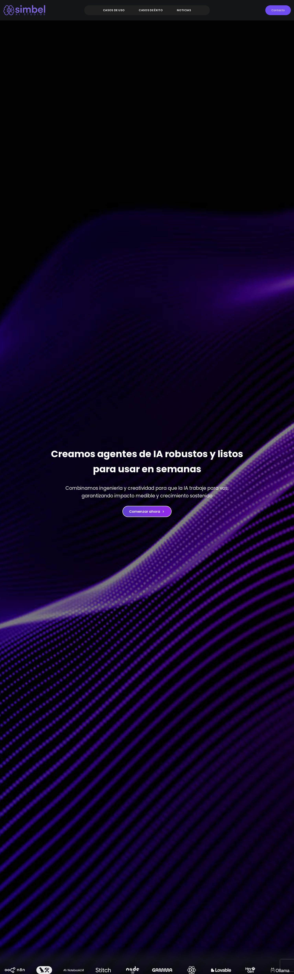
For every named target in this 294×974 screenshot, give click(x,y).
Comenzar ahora (147, 511)
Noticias (184, 10)
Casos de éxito (151, 10)
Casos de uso (114, 10)
